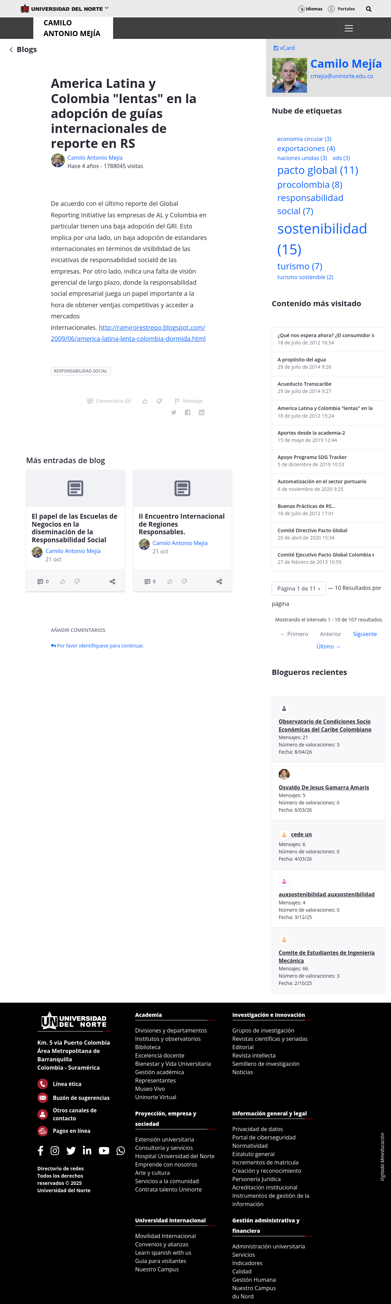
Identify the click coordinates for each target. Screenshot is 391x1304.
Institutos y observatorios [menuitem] (168, 1039)
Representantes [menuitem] (155, 1080)
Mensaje (189, 401)
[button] (369, 9)
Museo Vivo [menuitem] (150, 1089)
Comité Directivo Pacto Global (312, 530)
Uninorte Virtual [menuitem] (156, 1097)
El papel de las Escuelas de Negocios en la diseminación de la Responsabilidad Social (74, 528)
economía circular (304, 139)
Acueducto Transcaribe (304, 384)
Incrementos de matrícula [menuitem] (265, 1162)
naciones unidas (302, 158)
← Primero (294, 634)
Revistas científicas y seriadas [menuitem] (270, 1039)
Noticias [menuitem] (242, 1072)
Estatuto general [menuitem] (253, 1154)
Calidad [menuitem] (242, 1271)
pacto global (317, 170)
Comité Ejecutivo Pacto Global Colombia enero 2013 (326, 554)
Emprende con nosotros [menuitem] (166, 1164)
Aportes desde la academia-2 (311, 432)
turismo (299, 266)
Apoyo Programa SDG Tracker (312, 457)
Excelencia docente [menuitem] (160, 1055)
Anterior (330, 634)
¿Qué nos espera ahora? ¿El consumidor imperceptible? (326, 335)
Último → (328, 646)
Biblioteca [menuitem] (148, 1047)
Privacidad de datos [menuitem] (257, 1129)
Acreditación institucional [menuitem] (265, 1187)
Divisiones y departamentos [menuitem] (171, 1030)
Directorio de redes (60, 1168)
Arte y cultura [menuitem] (152, 1173)
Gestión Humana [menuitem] (254, 1280)
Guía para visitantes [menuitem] (160, 1261)
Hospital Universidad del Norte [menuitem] (175, 1156)
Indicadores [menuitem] (247, 1263)
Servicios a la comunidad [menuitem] (167, 1181)
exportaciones (306, 148)
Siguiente (365, 634)
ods (341, 158)
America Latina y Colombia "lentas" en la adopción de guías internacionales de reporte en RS (326, 408)
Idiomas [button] (310, 9)
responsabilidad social (81, 371)
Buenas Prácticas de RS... (306, 506)
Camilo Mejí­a (346, 63)
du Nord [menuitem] (243, 1296)
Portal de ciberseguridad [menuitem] (264, 1137)
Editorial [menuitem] (243, 1047)
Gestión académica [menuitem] (159, 1072)
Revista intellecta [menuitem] (254, 1055)
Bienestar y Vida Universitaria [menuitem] (173, 1064)
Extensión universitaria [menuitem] (164, 1139)
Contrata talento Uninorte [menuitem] (168, 1189)
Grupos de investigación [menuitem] (263, 1030)
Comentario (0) (108, 401)
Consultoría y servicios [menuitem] (164, 1148)
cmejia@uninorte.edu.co (342, 76)
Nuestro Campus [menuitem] (157, 1269)
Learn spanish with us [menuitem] (163, 1252)
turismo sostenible (305, 277)
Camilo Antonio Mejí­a (95, 157)
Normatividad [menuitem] (250, 1146)
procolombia (309, 184)
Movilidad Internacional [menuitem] (165, 1236)
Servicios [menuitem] (243, 1255)
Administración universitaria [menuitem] (268, 1246)
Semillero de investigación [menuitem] (266, 1064)
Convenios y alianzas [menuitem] (162, 1244)
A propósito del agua (302, 359)
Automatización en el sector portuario (322, 481)
